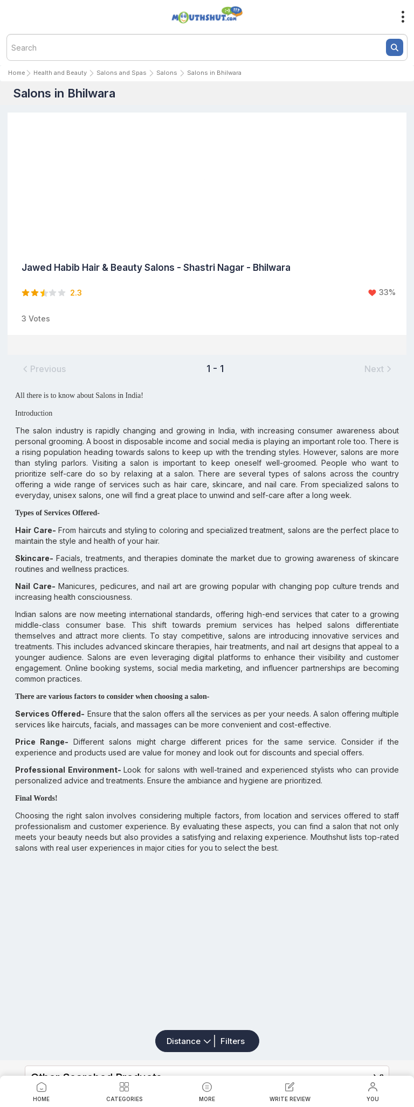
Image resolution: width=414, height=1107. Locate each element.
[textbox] (207, 47)
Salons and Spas (121, 72)
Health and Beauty (60, 72)
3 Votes (36, 318)
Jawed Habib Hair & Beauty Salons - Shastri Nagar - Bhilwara (156, 267)
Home (16, 72)
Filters (232, 1041)
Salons (166, 72)
